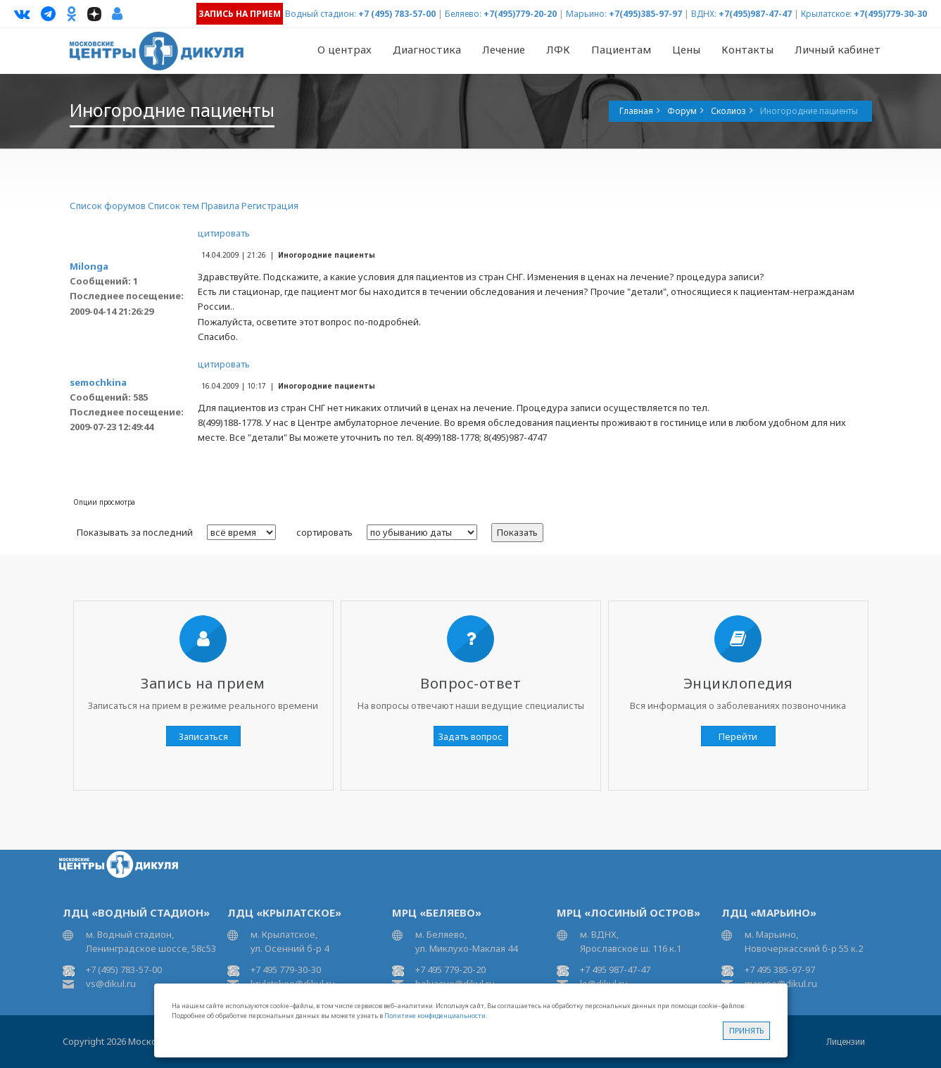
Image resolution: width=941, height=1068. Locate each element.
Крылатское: (826, 14)
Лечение (503, 49)
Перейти (738, 736)
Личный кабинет (837, 49)
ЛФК (558, 49)
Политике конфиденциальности (435, 1015)
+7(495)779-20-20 (520, 14)
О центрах (344, 49)
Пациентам (621, 49)
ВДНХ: (703, 14)
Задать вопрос (470, 736)
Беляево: (463, 14)
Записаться (203, 736)
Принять (746, 1030)
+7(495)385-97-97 (645, 14)
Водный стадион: (320, 14)
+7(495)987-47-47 (755, 14)
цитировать (224, 233)
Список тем (173, 205)
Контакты (747, 49)
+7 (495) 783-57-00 (397, 14)
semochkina (98, 382)
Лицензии (845, 1042)
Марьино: (586, 14)
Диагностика (427, 49)
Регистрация (269, 205)
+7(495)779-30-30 (890, 14)
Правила (220, 205)
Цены (686, 49)
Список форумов (108, 205)
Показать (517, 532)
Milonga (89, 266)
